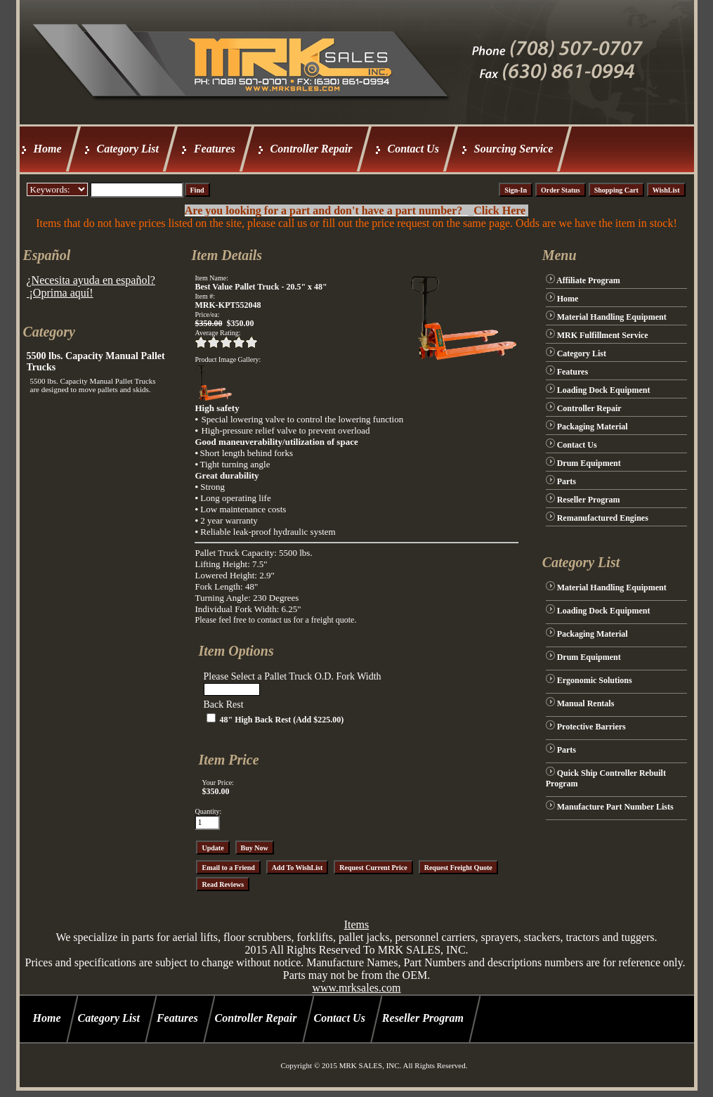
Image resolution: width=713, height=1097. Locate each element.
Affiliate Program (588, 280)
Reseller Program (588, 500)
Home (48, 149)
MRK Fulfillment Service (602, 335)
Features (214, 149)
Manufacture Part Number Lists (615, 807)
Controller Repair (311, 149)
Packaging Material (592, 426)
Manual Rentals (586, 703)
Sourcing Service (513, 149)
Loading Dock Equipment (603, 390)
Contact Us (413, 149)
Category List (128, 149)
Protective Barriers (591, 727)
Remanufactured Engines (602, 518)
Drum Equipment (589, 463)
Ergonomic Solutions (594, 680)
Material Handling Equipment (612, 317)
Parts (566, 481)
